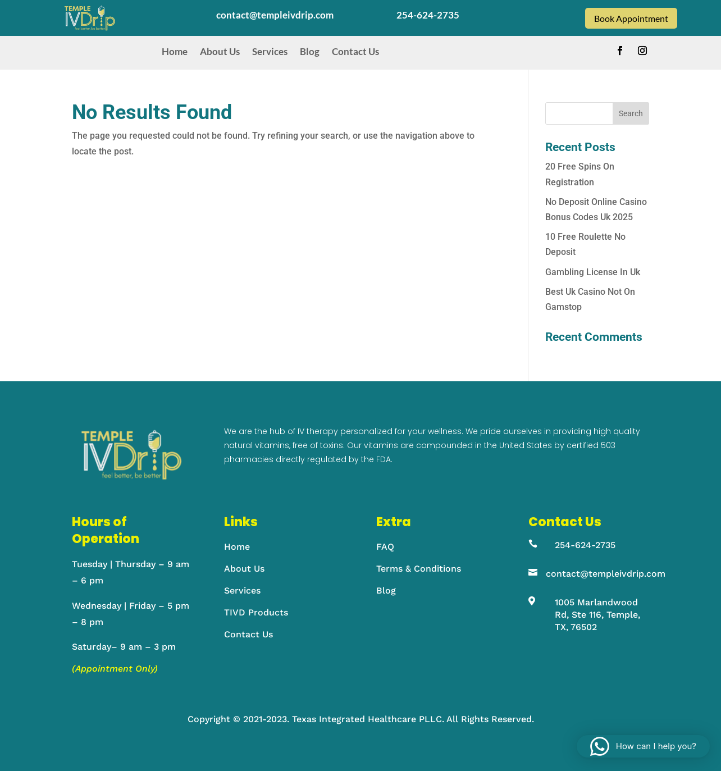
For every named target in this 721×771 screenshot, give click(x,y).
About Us (220, 51)
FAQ (385, 546)
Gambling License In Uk (592, 272)
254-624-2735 (585, 545)
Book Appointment (631, 18)
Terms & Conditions (418, 568)
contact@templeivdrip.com (605, 573)
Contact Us (355, 51)
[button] (643, 746)
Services (270, 51)
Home (175, 51)
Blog (310, 51)
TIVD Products (256, 612)
